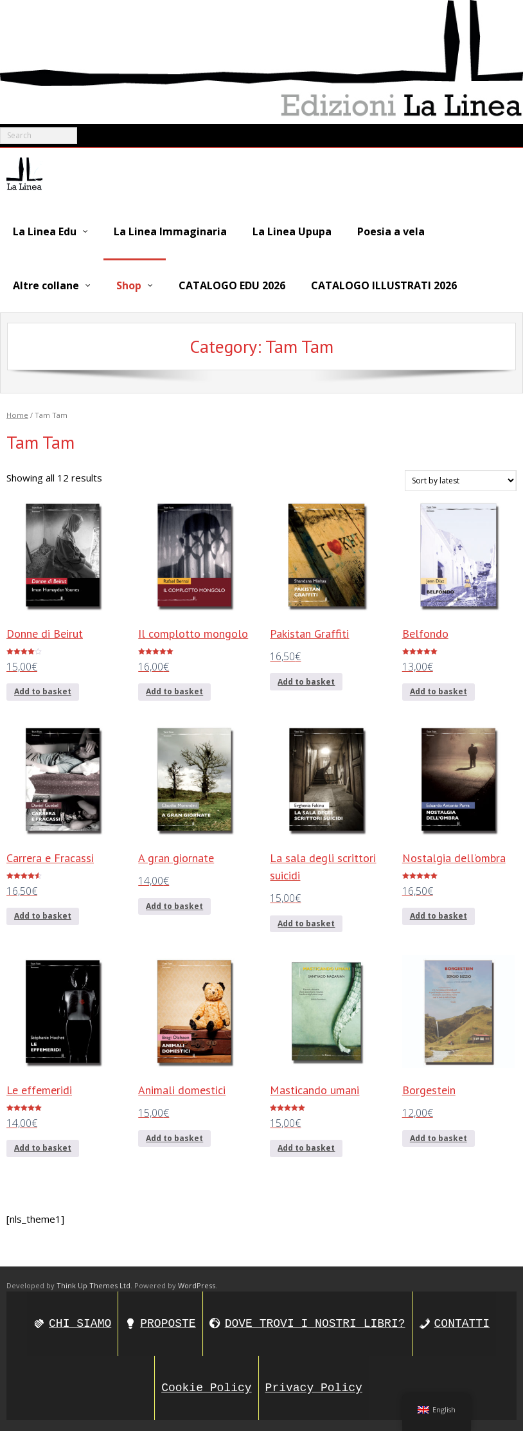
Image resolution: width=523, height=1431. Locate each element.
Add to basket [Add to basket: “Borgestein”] (438, 1136)
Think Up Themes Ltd (93, 1283)
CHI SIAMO (80, 1321)
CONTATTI (462, 1321)
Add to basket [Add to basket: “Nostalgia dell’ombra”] (438, 913)
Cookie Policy (206, 1386)
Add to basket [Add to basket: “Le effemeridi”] (42, 1145)
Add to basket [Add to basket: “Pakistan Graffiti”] (306, 679)
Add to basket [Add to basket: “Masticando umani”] (306, 1145)
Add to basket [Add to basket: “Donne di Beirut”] (42, 689)
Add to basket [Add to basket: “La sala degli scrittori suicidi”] (306, 921)
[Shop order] (461, 478)
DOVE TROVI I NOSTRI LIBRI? (315, 1321)
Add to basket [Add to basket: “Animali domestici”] (174, 1136)
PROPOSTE (167, 1321)
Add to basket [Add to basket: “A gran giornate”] (174, 904)
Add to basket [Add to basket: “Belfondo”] (438, 689)
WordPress (196, 1283)
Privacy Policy (313, 1386)
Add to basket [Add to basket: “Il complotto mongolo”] (174, 689)
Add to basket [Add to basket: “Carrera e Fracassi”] (42, 913)
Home (17, 412)
